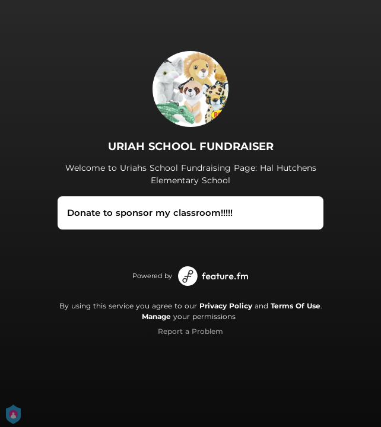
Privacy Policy (225, 305)
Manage (156, 316)
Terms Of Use (295, 305)
